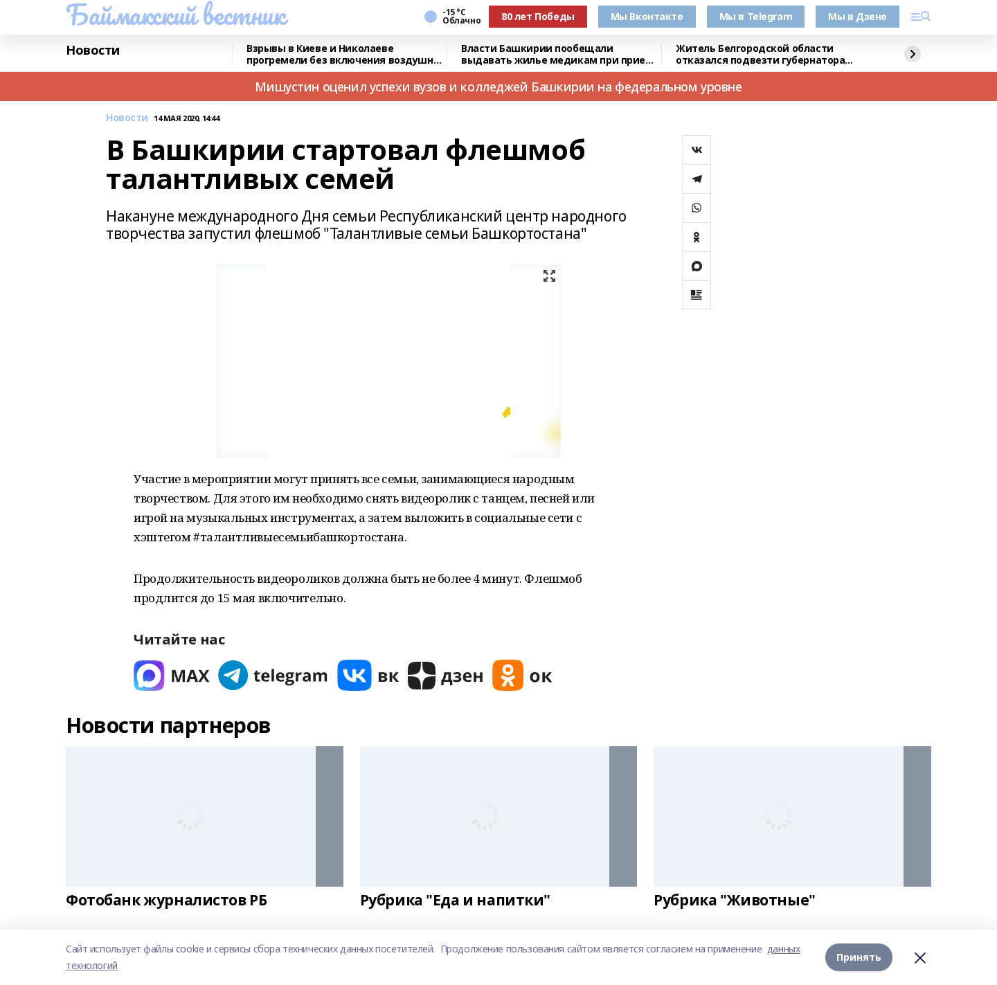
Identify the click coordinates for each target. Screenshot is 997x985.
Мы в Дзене (857, 16)
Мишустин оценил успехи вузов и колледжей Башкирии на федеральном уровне (498, 86)
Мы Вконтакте (647, 16)
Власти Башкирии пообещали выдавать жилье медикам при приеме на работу (560, 54)
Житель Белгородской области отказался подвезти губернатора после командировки (760, 54)
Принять (858, 957)
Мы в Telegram (756, 16)
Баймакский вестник (175, 14)
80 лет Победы (538, 16)
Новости (93, 50)
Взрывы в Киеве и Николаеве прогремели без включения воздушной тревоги (346, 54)
